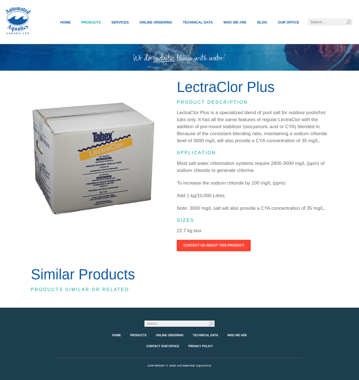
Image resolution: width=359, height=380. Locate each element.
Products (91, 22)
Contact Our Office (162, 346)
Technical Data (198, 22)
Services (120, 22)
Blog (262, 22)
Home (65, 22)
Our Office (288, 22)
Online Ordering (155, 22)
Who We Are (235, 22)
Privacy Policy (200, 346)
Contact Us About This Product (213, 245)
